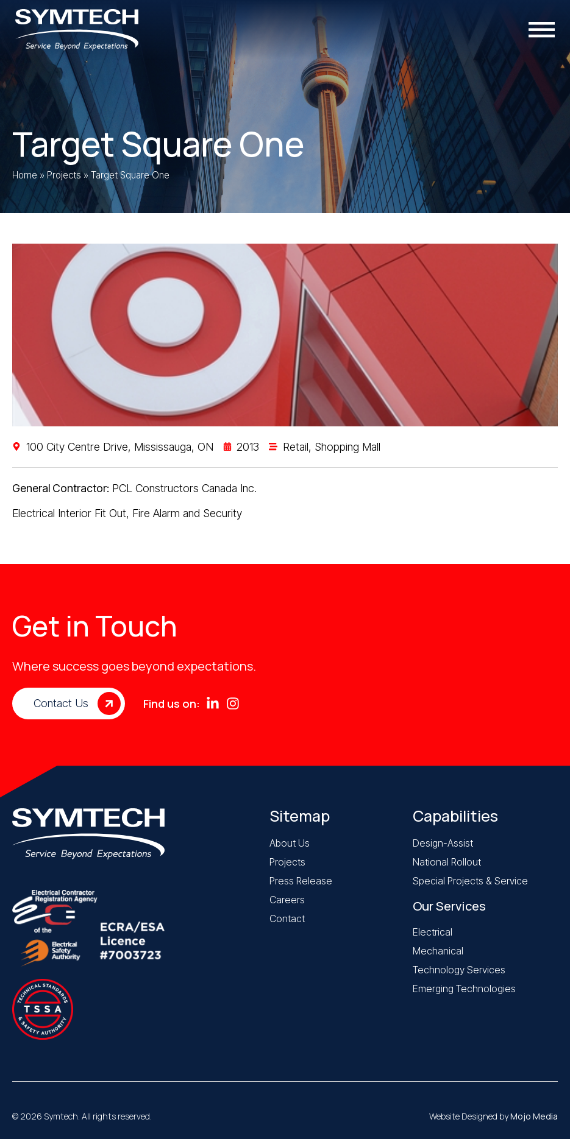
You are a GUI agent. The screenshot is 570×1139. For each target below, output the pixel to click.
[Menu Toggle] (544, 30)
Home (24, 175)
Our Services (449, 906)
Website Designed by (493, 1116)
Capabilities (455, 816)
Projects (64, 175)
